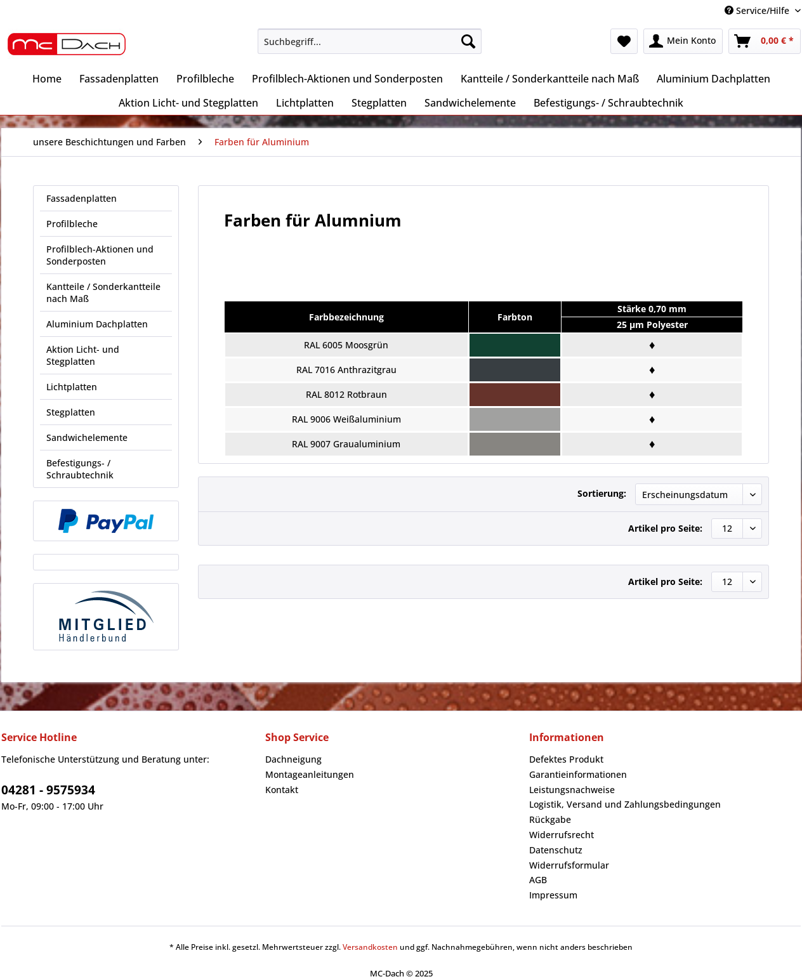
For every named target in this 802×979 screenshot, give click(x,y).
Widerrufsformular (569, 865)
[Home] (46, 79)
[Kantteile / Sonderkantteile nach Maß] (550, 79)
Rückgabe (550, 819)
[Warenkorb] (764, 41)
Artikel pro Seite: (665, 528)
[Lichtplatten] (305, 103)
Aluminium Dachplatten (97, 324)
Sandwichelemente (87, 437)
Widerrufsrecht (561, 835)
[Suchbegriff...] (370, 41)
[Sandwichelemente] (470, 103)
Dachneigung (293, 759)
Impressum (553, 895)
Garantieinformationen (578, 774)
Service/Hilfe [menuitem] (758, 10)
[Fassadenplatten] (119, 79)
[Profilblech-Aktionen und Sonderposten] (347, 79)
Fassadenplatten (81, 198)
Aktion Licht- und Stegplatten (82, 355)
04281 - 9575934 (48, 790)
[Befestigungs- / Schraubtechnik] (608, 103)
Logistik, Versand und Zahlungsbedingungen (625, 804)
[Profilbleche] (205, 79)
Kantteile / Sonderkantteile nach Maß (103, 292)
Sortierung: (601, 493)
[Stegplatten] (379, 103)
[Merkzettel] (624, 41)
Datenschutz (555, 850)
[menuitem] (370, 47)
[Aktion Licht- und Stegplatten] (188, 103)
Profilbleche (72, 224)
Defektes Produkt (566, 759)
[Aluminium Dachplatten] (713, 79)
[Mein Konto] (683, 41)
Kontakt (281, 790)
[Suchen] (468, 41)
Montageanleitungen (309, 774)
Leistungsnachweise (572, 790)
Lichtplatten (71, 387)
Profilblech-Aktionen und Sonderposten (100, 255)
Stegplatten (70, 412)
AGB (538, 880)
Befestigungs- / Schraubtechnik (80, 469)
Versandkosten (370, 947)
